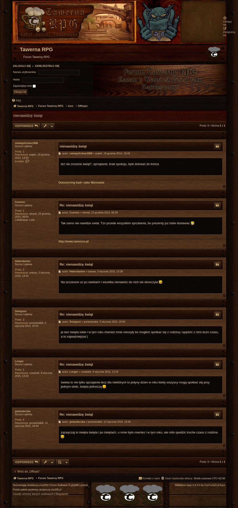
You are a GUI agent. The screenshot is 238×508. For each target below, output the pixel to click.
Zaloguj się (22, 66)
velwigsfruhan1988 (26, 143)
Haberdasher (23, 261)
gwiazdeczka (23, 411)
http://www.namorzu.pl (73, 241)
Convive (20, 202)
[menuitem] (229, 21)
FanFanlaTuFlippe (214, 485)
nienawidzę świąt (28, 115)
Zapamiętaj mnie (24, 86)
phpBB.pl (56, 490)
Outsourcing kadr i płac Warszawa (81, 182)
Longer (19, 361)
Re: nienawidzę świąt (76, 205)
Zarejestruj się (47, 66)
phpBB (43, 485)
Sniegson (21, 311)
